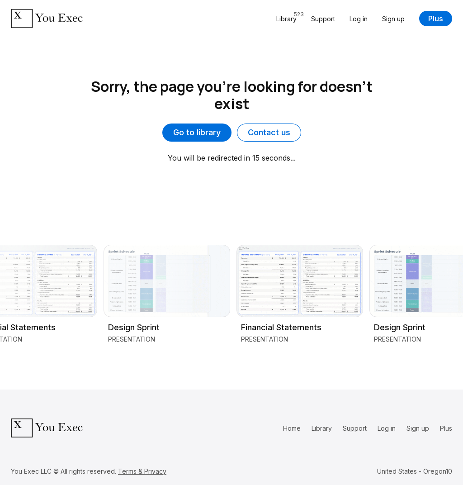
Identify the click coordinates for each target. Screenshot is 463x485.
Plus (435, 18)
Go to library (197, 132)
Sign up (393, 19)
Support (323, 19)
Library (322, 428)
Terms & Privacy (142, 471)
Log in (359, 19)
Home (292, 428)
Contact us (269, 132)
